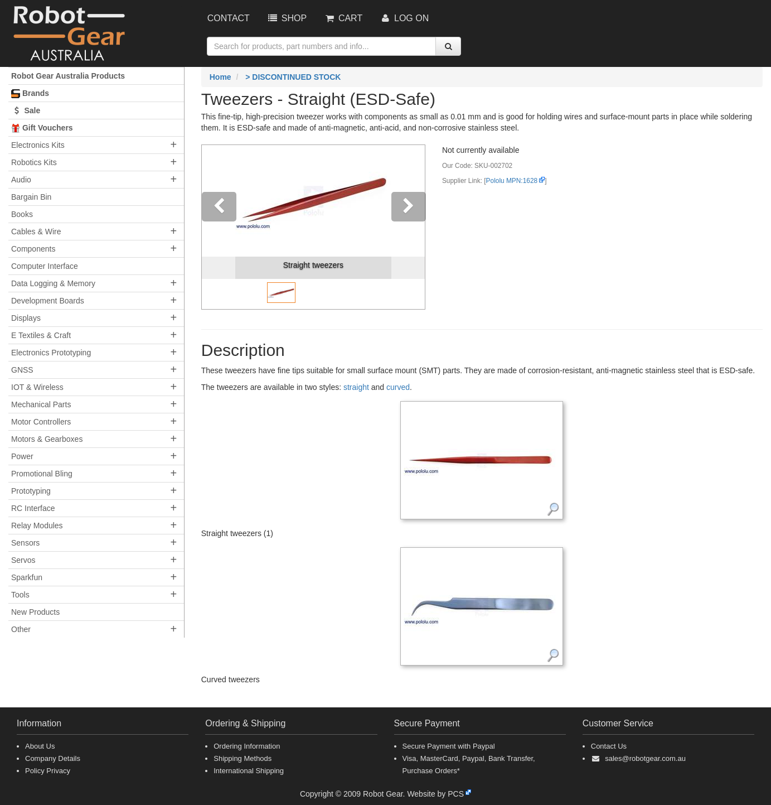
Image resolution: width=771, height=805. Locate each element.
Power (22, 456)
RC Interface (33, 508)
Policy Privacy (47, 771)
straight (356, 387)
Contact (228, 18)
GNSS (22, 369)
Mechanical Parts (41, 404)
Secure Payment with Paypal (449, 746)
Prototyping (31, 490)
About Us (40, 746)
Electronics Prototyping (51, 352)
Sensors (25, 542)
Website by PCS (435, 793)
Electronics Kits (38, 145)
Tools (20, 594)
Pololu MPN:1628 (512, 181)
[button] (218, 227)
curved (398, 387)
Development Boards (47, 300)
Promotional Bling (41, 473)
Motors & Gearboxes (47, 439)
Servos (23, 560)
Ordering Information (247, 746)
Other (21, 629)
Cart (342, 18)
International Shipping (249, 771)
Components (33, 248)
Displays (26, 318)
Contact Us (609, 746)
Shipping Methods (242, 758)
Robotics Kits (34, 162)
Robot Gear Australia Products (68, 75)
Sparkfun (26, 577)
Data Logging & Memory (53, 283)
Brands (30, 93)
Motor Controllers (41, 421)
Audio (21, 179)
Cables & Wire (36, 231)
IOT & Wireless (37, 387)
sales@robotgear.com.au (645, 758)
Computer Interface (44, 266)
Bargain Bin (31, 196)
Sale (25, 110)
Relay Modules (37, 525)
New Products (35, 612)
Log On (404, 18)
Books (22, 214)
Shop (286, 18)
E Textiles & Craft (41, 335)
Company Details (52, 758)
